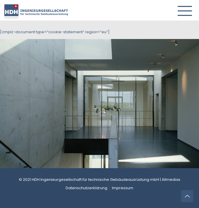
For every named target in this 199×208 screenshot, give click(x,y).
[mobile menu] (182, 9)
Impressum (122, 188)
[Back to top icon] (187, 196)
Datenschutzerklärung (86, 188)
